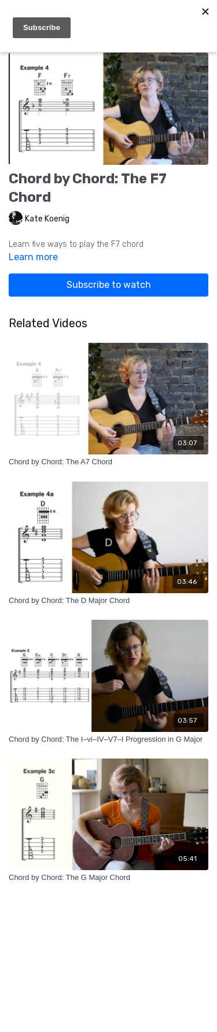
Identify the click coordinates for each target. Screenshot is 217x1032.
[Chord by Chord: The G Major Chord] (108, 877)
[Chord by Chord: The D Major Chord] (108, 600)
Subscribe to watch (109, 284)
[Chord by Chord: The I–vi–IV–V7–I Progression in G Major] (108, 739)
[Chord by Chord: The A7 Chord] (108, 462)
